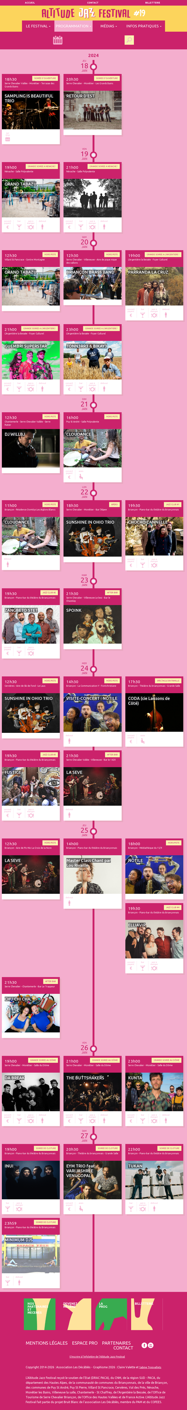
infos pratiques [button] (143, 26)
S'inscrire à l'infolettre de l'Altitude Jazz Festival (97, 1356)
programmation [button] (73, 26)
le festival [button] (38, 26)
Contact (93, 2)
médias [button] (109, 26)
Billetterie (153, 2)
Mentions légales (47, 1343)
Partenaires (116, 1343)
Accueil (30, 2)
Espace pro (85, 1343)
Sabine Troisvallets (150, 1367)
